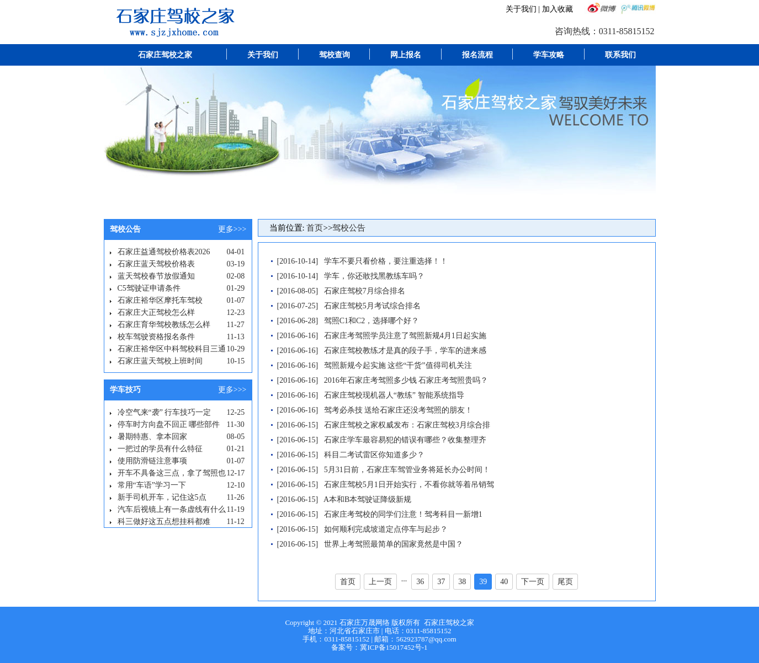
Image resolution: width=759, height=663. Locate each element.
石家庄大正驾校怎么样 (156, 312)
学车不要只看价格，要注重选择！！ (386, 261)
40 (504, 582)
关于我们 (521, 9)
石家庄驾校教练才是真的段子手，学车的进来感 (405, 350)
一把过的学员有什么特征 (160, 449)
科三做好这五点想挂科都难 (164, 521)
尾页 (565, 582)
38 (462, 582)
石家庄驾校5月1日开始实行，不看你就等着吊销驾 (409, 484)
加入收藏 (557, 9)
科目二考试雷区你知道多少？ (374, 455)
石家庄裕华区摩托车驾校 (160, 300)
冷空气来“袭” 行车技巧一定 (164, 412)
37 (441, 582)
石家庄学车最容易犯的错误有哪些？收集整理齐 (405, 440)
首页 (314, 227)
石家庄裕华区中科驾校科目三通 (172, 349)
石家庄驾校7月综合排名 (364, 291)
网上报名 (405, 55)
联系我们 (620, 55)
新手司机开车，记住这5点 (162, 497)
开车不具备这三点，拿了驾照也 (172, 473)
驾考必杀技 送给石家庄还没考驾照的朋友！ (398, 410)
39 (483, 582)
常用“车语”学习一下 (152, 485)
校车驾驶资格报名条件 (156, 337)
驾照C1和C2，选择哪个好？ (372, 321)
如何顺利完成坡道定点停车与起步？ (386, 529)
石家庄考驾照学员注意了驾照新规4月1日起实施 (405, 336)
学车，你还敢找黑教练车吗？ (374, 276)
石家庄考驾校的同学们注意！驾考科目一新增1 (403, 514)
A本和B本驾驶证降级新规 (367, 499)
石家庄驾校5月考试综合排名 (372, 306)
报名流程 (477, 55)
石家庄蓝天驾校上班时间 (160, 361)
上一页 (380, 582)
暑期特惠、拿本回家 (152, 436)
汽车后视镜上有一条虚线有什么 (172, 509)
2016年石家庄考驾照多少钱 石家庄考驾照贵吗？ (406, 380)
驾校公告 (125, 229)
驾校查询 (334, 55)
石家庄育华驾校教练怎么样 (164, 324)
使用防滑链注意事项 (152, 461)
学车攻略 (548, 55)
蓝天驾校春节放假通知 (156, 276)
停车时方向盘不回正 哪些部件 (169, 424)
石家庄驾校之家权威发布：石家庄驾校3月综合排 (407, 425)
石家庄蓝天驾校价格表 (156, 264)
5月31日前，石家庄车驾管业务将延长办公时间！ (407, 470)
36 (420, 582)
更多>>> (232, 229)
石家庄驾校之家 (165, 55)
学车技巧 (125, 390)
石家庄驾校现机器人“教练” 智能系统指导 (394, 395)
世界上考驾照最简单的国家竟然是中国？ (393, 544)
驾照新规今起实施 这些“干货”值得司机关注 (398, 365)
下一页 (532, 582)
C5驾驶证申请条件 (149, 288)
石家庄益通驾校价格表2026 (164, 252)
